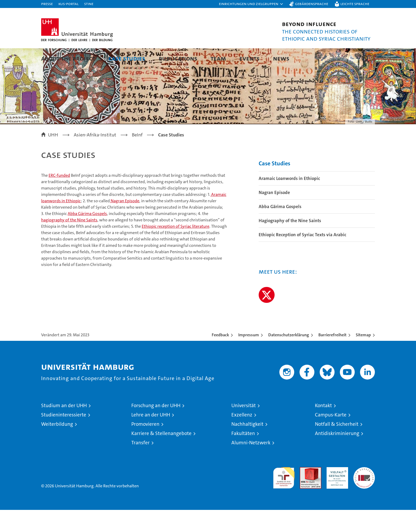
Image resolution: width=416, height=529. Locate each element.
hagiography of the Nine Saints (69, 239)
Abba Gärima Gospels (87, 232)
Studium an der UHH (64, 424)
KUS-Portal (68, 3)
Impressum (248, 354)
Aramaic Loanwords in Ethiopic (289, 197)
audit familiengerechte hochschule (283, 494)
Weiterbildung (57, 443)
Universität (243, 424)
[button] (251, 4)
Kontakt (323, 424)
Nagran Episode (124, 220)
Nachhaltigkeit (247, 443)
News (281, 58)
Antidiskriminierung (337, 452)
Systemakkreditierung (364, 489)
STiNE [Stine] (88, 3)
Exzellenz (241, 434)
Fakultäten (243, 452)
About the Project (68, 58)
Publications (178, 58)
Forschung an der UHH (155, 424)
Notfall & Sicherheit (336, 443)
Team (218, 58)
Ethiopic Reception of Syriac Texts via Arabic (302, 254)
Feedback (220, 354)
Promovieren (145, 443)
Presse (47, 3)
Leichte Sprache (354, 3)
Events (249, 58)
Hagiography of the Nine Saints (290, 240)
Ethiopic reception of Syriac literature (175, 245)
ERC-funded (59, 194)
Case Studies (127, 58)
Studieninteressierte (63, 434)
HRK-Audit (336, 489)
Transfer (140, 461)
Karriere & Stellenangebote (161, 452)
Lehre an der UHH (150, 434)
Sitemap (363, 354)
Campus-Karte (330, 434)
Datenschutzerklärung (288, 354)
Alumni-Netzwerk (250, 461)
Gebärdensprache (311, 3)
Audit (305, 489)
